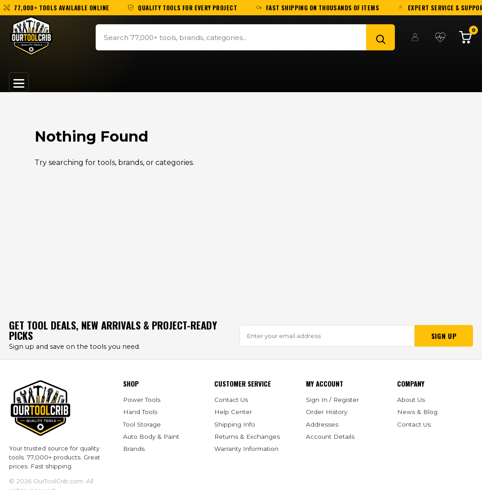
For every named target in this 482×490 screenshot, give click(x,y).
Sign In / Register (332, 399)
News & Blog (417, 411)
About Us (411, 399)
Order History (326, 411)
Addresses (322, 424)
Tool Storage (142, 424)
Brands (134, 448)
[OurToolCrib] (31, 36)
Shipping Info (234, 424)
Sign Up (443, 336)
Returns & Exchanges (247, 436)
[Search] (380, 37)
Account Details (330, 436)
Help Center (233, 411)
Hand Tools (140, 411)
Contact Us (231, 399)
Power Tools (141, 399)
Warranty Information (246, 448)
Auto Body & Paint (151, 436)
